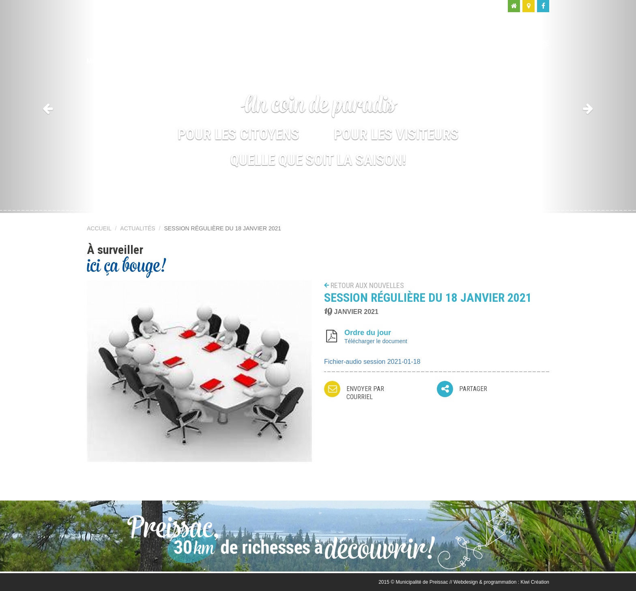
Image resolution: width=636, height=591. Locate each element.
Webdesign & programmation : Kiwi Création (501, 582)
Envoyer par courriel (365, 393)
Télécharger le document (375, 341)
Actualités (137, 228)
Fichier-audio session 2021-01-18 (372, 361)
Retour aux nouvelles (367, 285)
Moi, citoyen (386, 43)
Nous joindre (524, 43)
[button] (47, 106)
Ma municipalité (312, 43)
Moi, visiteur (454, 43)
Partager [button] (473, 389)
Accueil (99, 228)
